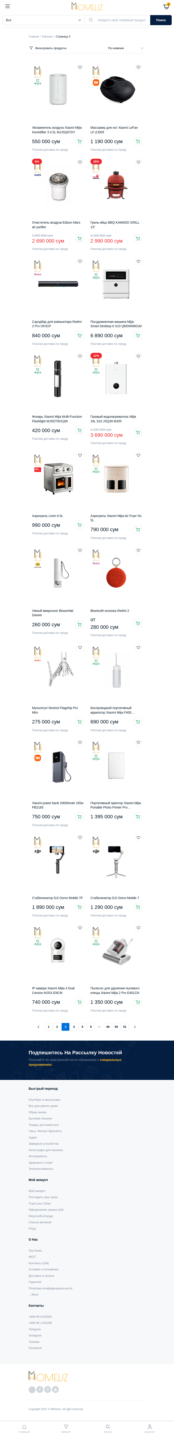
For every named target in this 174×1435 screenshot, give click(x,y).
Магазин (47, 36)
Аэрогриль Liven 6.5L (47, 516)
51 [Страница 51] (124, 1026)
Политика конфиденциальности (50, 1288)
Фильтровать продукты (47, 48)
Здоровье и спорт (41, 1162)
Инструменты (38, 1156)
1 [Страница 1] (48, 1026)
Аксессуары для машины (46, 1150)
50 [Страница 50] (116, 1026)
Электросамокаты (41, 1168)
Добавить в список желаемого (80, 67)
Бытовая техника (40, 1118)
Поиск (161, 20)
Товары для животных (44, 1125)
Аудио (33, 1137)
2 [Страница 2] (57, 1026)
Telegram (35, 1329)
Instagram (35, 1335)
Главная (34, 36)
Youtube (34, 1342)
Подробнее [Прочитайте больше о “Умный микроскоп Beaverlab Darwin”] (79, 624)
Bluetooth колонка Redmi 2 (109, 611)
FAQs (32, 1228)
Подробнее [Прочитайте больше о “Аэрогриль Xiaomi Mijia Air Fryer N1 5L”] (138, 529)
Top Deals (35, 1250)
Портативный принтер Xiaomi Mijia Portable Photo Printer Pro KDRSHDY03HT (115, 807)
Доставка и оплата (41, 1275)
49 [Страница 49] (107, 1026)
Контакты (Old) (39, 1263)
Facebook (35, 1348)
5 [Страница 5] (82, 1026)
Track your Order (40, 1203)
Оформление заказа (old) (46, 1209)
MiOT (32, 1256)
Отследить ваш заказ (43, 1197)
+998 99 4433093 (40, 1316)
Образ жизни (37, 1112)
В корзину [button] (79, 141)
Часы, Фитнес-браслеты (45, 1131)
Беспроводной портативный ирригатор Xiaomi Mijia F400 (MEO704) (110, 712)
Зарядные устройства (44, 1143)
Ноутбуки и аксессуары (44, 1099)
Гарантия (35, 1282)
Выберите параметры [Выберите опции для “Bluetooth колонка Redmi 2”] (138, 623)
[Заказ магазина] (126, 48)
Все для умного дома (43, 1106)
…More (33, 1294)
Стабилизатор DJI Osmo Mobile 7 (114, 898)
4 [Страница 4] (74, 1026)
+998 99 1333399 (40, 1323)
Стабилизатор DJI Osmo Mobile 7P (57, 898)
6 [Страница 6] (91, 1026)
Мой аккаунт (37, 1191)
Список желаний (40, 1222)
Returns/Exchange (41, 1216)
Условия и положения (43, 1269)
